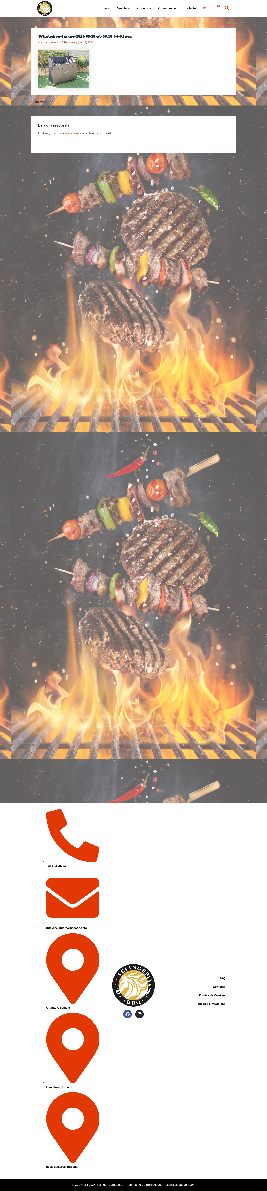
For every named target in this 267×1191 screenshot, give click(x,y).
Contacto (189, 8)
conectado (71, 133)
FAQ (222, 978)
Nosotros (123, 8)
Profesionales (167, 8)
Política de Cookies (212, 995)
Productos (144, 8)
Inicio (106, 8)
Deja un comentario (50, 42)
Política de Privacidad (210, 1004)
